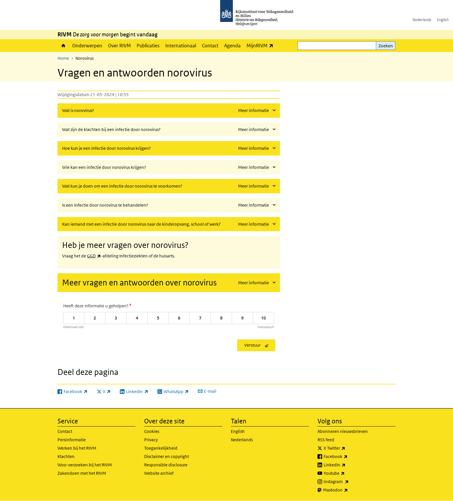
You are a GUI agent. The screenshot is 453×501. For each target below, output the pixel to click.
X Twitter (347, 448)
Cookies (151, 431)
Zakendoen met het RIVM (81, 473)
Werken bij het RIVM (76, 448)
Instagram (349, 481)
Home (63, 45)
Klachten (66, 456)
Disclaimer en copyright (166, 456)
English (443, 19)
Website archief (159, 473)
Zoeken (385, 45)
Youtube (347, 473)
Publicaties (148, 45)
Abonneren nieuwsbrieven (343, 431)
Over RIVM (119, 45)
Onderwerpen (87, 45)
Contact (210, 45)
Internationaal (180, 45)
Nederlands (422, 19)
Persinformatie (71, 439)
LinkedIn (347, 464)
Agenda (232, 45)
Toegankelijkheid (160, 448)
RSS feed (326, 439)
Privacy (151, 439)
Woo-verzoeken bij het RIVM (84, 465)
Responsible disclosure (165, 465)
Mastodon (348, 490)
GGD (94, 256)
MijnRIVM (261, 45)
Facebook (348, 456)
